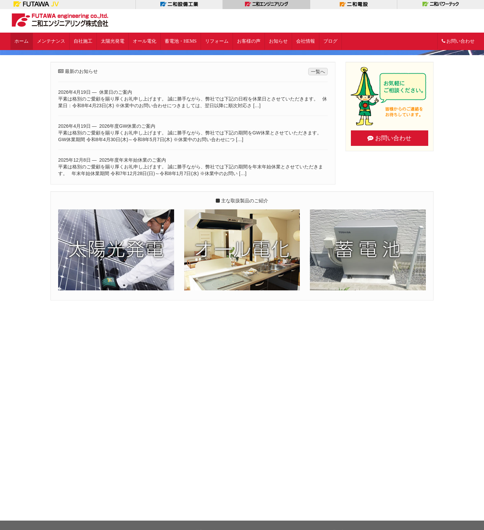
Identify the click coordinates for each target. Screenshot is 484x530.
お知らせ (278, 41)
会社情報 (305, 41)
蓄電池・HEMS (181, 41)
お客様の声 (248, 41)
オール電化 (144, 41)
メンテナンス (51, 41)
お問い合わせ (458, 41)
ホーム (21, 41)
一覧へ (318, 309)
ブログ (330, 41)
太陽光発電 (112, 41)
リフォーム (217, 41)
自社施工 (83, 41)
